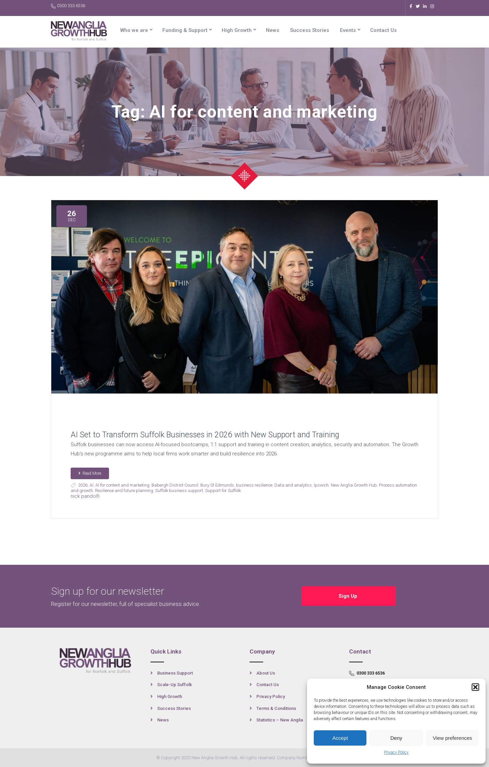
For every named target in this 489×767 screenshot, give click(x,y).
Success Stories (309, 30)
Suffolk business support (179, 490)
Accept (340, 738)
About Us (265, 673)
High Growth (237, 30)
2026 (83, 485)
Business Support (175, 673)
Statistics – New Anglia (279, 719)
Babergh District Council (174, 485)
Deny (396, 738)
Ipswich (321, 485)
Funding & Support (184, 30)
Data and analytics (293, 485)
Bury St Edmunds (217, 485)
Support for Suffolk (223, 490)
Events (348, 30)
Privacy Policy (396, 752)
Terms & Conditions (276, 708)
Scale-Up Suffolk (174, 684)
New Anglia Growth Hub (354, 485)
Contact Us (383, 30)
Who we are (134, 30)
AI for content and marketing (122, 485)
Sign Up (349, 596)
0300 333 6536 (68, 5)
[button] (475, 687)
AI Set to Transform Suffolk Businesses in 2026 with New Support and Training (205, 434)
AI (91, 485)
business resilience (254, 485)
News (272, 30)
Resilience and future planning (124, 490)
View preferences (452, 738)
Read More (89, 473)
